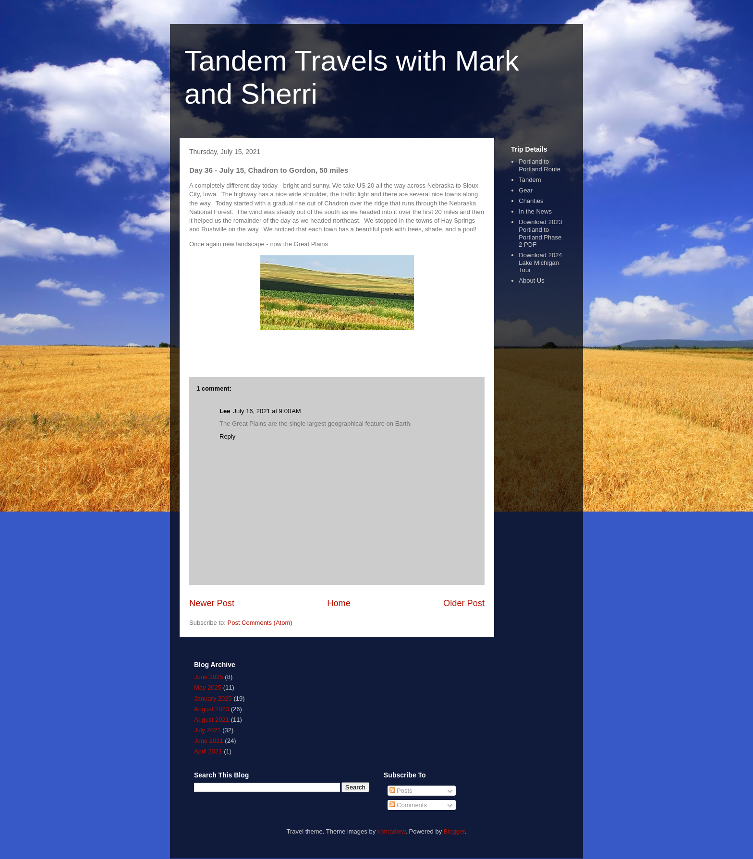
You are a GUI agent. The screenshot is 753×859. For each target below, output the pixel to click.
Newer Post (211, 603)
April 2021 (208, 751)
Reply (227, 436)
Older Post (464, 603)
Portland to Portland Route (539, 165)
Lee (224, 411)
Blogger (454, 831)
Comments (408, 805)
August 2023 (211, 709)
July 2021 (207, 730)
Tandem (530, 179)
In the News (535, 211)
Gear (526, 190)
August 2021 (211, 719)
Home (339, 603)
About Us (531, 280)
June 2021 (208, 740)
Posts (401, 790)
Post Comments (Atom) (260, 622)
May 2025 (207, 687)
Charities (531, 200)
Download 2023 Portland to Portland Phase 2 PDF (540, 233)
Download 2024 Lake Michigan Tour (540, 262)
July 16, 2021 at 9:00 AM (267, 411)
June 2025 (208, 676)
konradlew (391, 831)
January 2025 (213, 698)
